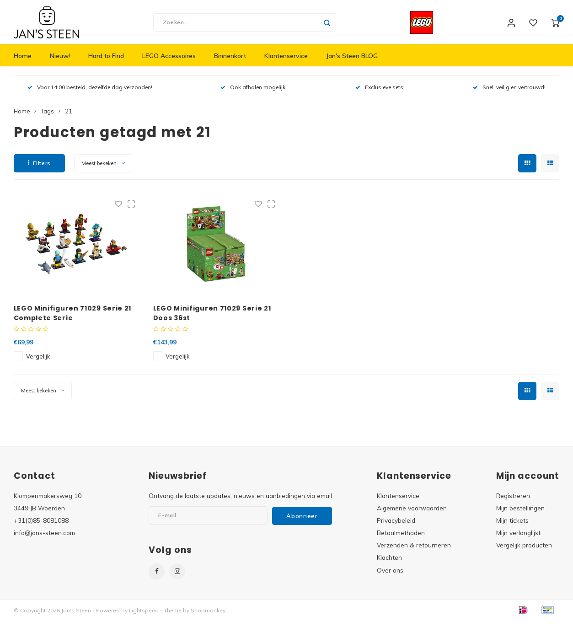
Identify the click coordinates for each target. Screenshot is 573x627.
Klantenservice (286, 62)
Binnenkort (230, 62)
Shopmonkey (208, 616)
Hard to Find (106, 62)
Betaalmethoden (401, 538)
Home (23, 62)
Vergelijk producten (524, 551)
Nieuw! (60, 62)
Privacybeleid (396, 526)
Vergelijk (38, 361)
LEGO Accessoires (169, 62)
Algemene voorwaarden (412, 514)
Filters (39, 169)
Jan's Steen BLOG (352, 62)
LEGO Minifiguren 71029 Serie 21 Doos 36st (212, 318)
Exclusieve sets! (380, 93)
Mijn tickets (512, 526)
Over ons (390, 575)
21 (68, 117)
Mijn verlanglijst (518, 538)
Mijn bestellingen (520, 514)
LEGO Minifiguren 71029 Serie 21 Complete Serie (73, 318)
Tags (47, 117)
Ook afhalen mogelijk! (253, 93)
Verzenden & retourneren (414, 551)
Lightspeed (144, 616)
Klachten (389, 563)
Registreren (513, 501)
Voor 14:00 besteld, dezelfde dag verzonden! (89, 93)
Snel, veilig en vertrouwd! (509, 93)
